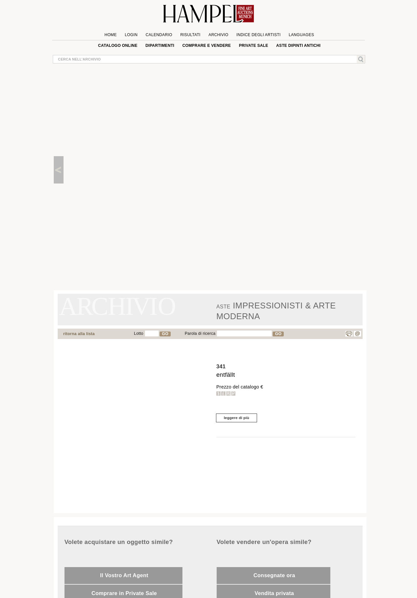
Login (131, 35)
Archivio (218, 35)
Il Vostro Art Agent (124, 575)
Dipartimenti (160, 45)
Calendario (159, 35)
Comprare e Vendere (206, 45)
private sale (253, 45)
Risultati (190, 35)
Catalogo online (117, 45)
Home (111, 35)
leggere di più (236, 418)
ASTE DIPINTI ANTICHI (298, 45)
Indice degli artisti (259, 35)
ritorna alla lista (79, 334)
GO (165, 334)
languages (301, 35)
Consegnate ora (274, 575)
